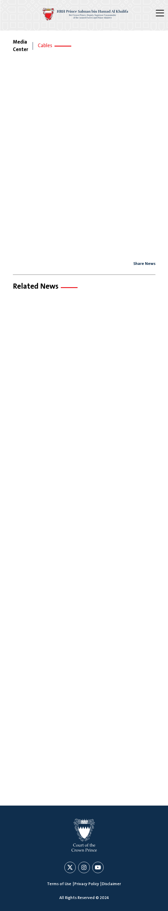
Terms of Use (59, 884)
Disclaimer (111, 884)
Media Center (20, 46)
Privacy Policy (86, 884)
